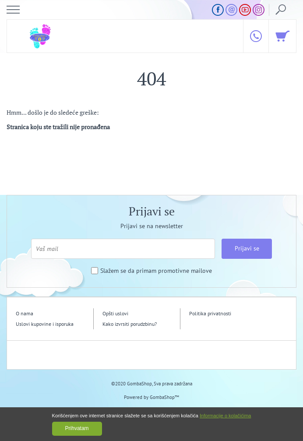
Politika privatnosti (210, 313)
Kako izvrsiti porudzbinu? (129, 324)
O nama (24, 313)
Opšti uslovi (115, 313)
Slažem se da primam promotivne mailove (156, 271)
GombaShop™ (164, 397)
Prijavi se (247, 248)
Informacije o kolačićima (225, 415)
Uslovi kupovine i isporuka (45, 324)
